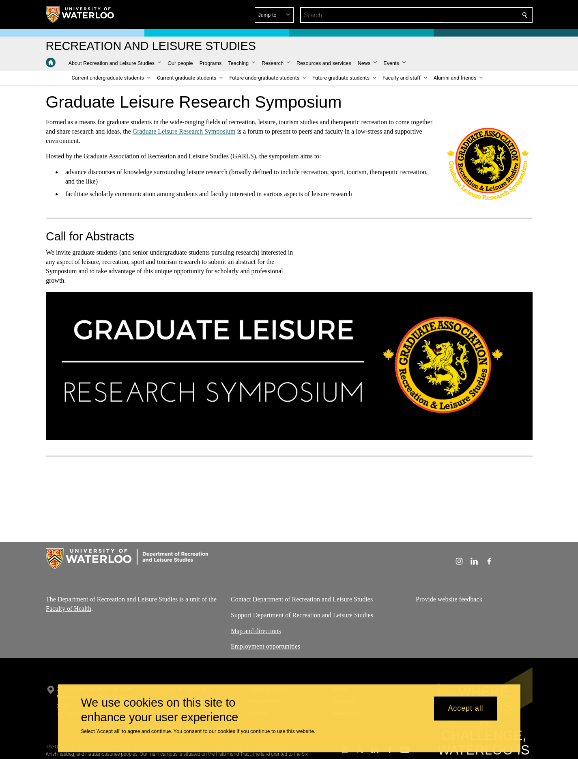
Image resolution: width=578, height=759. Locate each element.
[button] (466, 15)
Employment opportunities (265, 646)
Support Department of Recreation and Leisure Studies (302, 615)
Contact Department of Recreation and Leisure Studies (302, 599)
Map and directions (256, 630)
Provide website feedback (449, 599)
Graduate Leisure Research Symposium (183, 131)
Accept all (465, 709)
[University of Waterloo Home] (80, 14)
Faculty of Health (68, 608)
